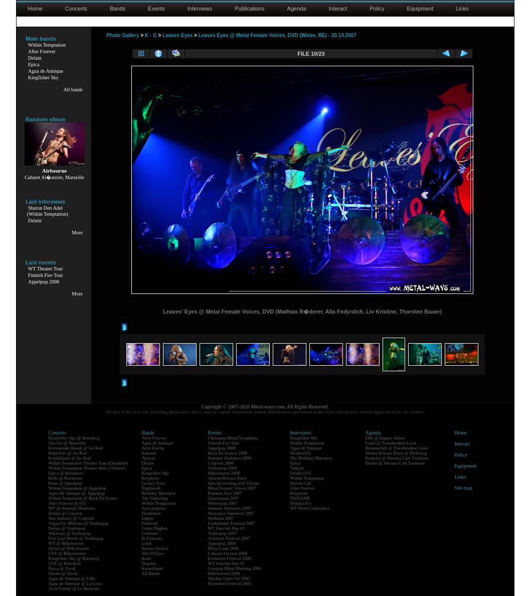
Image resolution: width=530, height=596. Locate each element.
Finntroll (150, 523)
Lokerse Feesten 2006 (228, 553)
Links (462, 9)
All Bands (151, 573)
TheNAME (300, 498)
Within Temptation (47, 45)
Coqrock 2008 (221, 463)
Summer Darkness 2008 (230, 458)
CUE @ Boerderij (65, 563)
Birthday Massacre (159, 493)
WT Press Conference (310, 508)
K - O (151, 35)
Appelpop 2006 (222, 543)
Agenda (296, 9)
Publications (249, 9)
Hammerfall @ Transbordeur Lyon (397, 448)
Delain (35, 58)
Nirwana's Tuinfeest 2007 (231, 513)
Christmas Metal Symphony (233, 437)
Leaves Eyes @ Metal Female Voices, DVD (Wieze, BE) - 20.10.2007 (278, 35)
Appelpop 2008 (43, 281)
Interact (338, 9)
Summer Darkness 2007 (230, 508)
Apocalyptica (154, 508)
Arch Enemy (153, 448)
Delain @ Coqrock (66, 513)
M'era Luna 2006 (223, 548)
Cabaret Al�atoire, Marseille (54, 177)
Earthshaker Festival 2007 (231, 523)
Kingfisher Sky (43, 77)
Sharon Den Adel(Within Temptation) (47, 211)
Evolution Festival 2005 (230, 583)
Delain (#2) (300, 473)
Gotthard (150, 533)
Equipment (420, 9)
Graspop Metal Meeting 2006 (234, 568)
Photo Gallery (122, 35)
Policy (377, 9)
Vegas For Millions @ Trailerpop (78, 523)
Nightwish (151, 488)
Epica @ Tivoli (62, 568)
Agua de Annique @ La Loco (75, 583)
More (77, 232)
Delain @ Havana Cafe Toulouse (395, 463)
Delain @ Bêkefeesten (69, 548)
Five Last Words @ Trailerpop (76, 538)
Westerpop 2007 (223, 503)
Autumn (149, 453)
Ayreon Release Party (227, 478)
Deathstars (151, 513)
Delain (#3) (300, 453)
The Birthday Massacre (311, 458)
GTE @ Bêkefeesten (67, 553)
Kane (146, 558)
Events (156, 9)
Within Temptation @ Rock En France (83, 498)
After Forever (42, 51)
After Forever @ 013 (68, 503)
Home (35, 9)
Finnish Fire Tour (45, 275)
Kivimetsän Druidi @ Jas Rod (76, 448)
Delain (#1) (300, 503)
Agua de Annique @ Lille (72, 578)
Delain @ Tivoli (63, 573)
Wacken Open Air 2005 (229, 578)
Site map (463, 488)
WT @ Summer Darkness (72, 508)
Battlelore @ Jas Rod (68, 453)
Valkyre (297, 468)
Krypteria (150, 478)
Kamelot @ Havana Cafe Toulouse (397, 458)
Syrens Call (300, 483)
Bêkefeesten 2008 (224, 473)
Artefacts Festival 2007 (229, 538)
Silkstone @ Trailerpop (70, 533)
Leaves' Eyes (153, 483)
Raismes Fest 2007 (225, 493)
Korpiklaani (152, 568)
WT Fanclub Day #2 (226, 528)
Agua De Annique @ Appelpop (77, 493)
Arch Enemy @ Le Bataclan (74, 588)
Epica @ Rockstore (66, 473)
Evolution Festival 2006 (230, 558)
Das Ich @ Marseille (67, 442)
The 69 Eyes (153, 553)
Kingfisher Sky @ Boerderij (74, 437)
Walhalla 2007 (221, 518)
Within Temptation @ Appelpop (77, 488)
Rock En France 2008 (227, 453)
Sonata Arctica (155, 548)
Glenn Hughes (155, 528)
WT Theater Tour (45, 268)
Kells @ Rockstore (66, 478)
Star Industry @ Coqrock (71, 518)
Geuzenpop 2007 (223, 498)
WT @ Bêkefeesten (66, 543)
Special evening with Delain (233, 483)
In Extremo (152, 538)
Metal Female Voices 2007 (232, 488)
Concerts (76, 9)
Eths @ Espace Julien (385, 437)
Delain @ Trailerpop (67, 528)
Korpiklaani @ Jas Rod (70, 458)
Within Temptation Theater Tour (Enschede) (88, 463)
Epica (34, 64)
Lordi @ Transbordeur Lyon (391, 442)
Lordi (147, 543)
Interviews (200, 9)
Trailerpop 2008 (222, 468)
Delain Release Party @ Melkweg (396, 453)
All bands (73, 89)
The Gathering (155, 498)
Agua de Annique (45, 71)
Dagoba (149, 563)
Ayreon (148, 458)
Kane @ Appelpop (65, 483)
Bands (117, 9)
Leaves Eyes (177, 35)
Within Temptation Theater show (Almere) (87, 468)
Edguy (148, 518)
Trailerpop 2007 (222, 533)
